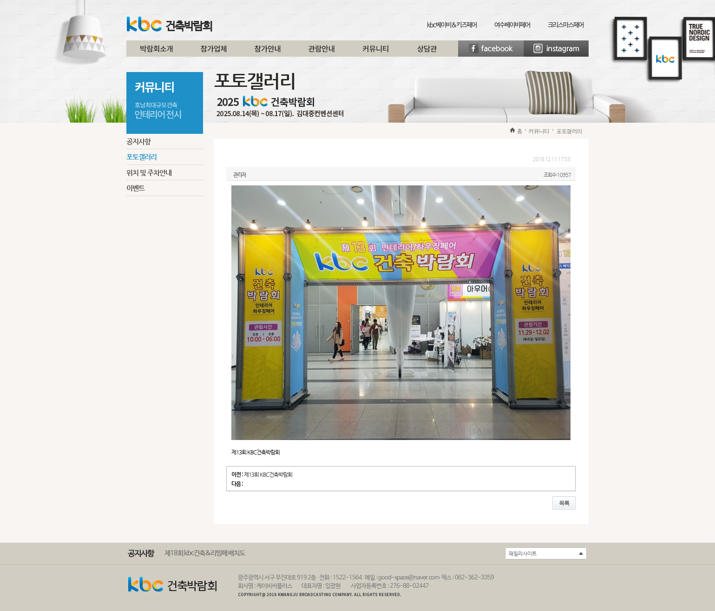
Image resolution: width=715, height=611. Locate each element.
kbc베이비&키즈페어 (452, 25)
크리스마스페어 (566, 25)
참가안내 (268, 52)
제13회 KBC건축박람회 (268, 474)
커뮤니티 (375, 52)
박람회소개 (156, 52)
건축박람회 (169, 24)
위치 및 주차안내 (148, 173)
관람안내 (321, 52)
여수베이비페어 (512, 25)
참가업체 (214, 52)
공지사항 (138, 141)
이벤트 (135, 188)
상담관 (427, 52)
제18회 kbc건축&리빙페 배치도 (204, 553)
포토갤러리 (141, 157)
